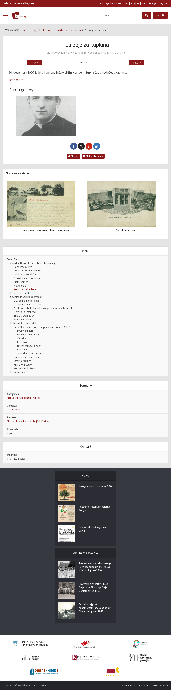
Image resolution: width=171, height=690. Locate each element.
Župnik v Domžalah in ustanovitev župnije (33, 263)
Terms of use (143, 685)
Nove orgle (20, 285)
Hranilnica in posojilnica (27, 357)
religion (37, 397)
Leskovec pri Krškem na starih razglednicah (45, 230)
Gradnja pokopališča (25, 274)
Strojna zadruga (22, 360)
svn (126, 3)
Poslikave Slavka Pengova (28, 270)
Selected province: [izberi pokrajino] (18, 3)
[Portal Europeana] (140, 644)
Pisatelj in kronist (19, 293)
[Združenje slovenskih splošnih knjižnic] (85, 657)
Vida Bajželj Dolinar (38, 421)
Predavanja (23, 349)
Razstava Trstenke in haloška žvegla (95, 509)
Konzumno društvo (24, 368)
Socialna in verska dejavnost (26, 296)
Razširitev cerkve (23, 266)
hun (144, 3)
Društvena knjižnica (28, 334)
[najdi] (146, 15)
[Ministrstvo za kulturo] (30, 644)
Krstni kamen (21, 281)
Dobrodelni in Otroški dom (28, 304)
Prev (35, 62)
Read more (16, 80)
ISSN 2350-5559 (160, 685)
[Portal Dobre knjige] (44, 671)
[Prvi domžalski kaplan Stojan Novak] (46, 116)
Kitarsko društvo (23, 364)
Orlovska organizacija (29, 353)
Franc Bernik (14, 259)
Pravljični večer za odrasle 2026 (96, 486)
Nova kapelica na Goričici (27, 278)
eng (133, 3)
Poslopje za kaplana (25, 289)
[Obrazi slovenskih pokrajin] (140, 658)
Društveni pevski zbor (29, 345)
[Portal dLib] (30, 658)
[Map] (160, 15)
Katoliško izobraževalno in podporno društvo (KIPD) (42, 327)
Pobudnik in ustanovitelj (23, 323)
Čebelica (21, 338)
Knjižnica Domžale (114, 52)
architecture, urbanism (19, 397)
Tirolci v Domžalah (24, 315)
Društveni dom (25, 330)
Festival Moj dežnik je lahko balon (93, 529)
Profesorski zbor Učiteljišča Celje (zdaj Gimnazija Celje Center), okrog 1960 (93, 588)
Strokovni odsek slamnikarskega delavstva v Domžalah (44, 308)
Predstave (22, 342)
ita (138, 3)
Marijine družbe (22, 319)
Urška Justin (13, 409)
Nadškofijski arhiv (16, 421)
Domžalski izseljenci (25, 312)
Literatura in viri (18, 372)
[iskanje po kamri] (122, 15)
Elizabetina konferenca (26, 300)
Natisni (73, 156)
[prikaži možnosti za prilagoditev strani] (110, 3)
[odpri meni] (5, 15)
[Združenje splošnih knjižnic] (112, 671)
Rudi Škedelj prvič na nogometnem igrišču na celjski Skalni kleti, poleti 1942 (95, 608)
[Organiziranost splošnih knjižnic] (85, 644)
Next (135, 62)
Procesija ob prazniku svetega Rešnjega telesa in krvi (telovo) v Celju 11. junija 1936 (95, 567)
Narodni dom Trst (126, 230)
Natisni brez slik (93, 156)
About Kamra (128, 685)
